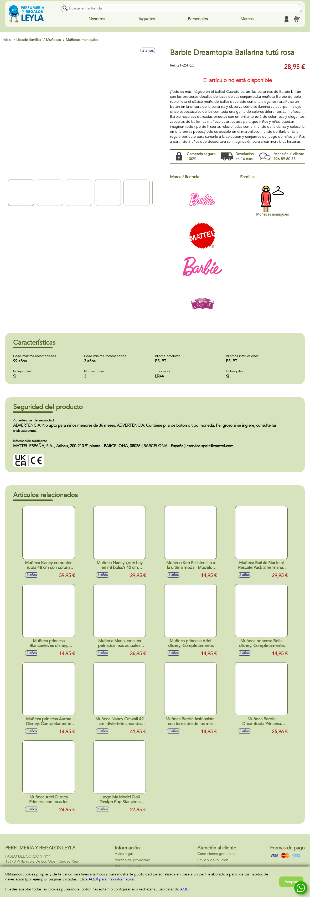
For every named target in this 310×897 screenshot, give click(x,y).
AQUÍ (185, 889)
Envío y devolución (212, 860)
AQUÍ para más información (111, 879)
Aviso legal (124, 853)
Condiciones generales (216, 853)
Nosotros (97, 19)
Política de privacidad (132, 860)
